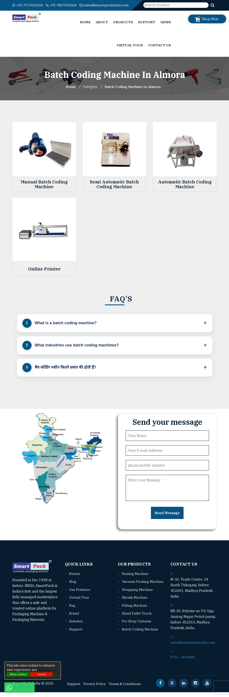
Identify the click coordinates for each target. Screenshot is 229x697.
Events (74, 578)
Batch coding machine (140, 639)
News (165, 27)
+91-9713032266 (29, 5)
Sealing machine (135, 578)
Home (85, 27)
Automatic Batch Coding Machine (185, 189)
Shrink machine (135, 608)
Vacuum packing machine (139, 592)
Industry (76, 625)
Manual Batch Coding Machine (44, 189)
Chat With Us (19, 687)
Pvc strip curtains (137, 631)
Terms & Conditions (126, 688)
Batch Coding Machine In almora (132, 91)
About (102, 27)
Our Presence (80, 594)
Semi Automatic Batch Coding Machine (114, 189)
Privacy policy (47, 670)
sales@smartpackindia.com (37, 10)
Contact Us (159, 50)
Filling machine (134, 616)
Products (123, 27)
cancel (41, 674)
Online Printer (44, 273)
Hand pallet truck (137, 623)
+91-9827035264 (66, 5)
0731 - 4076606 (183, 662)
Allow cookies (18, 674)
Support (146, 27)
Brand (74, 618)
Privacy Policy (95, 688)
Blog (72, 586)
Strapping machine (137, 600)
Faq (72, 610)
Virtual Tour (130, 50)
